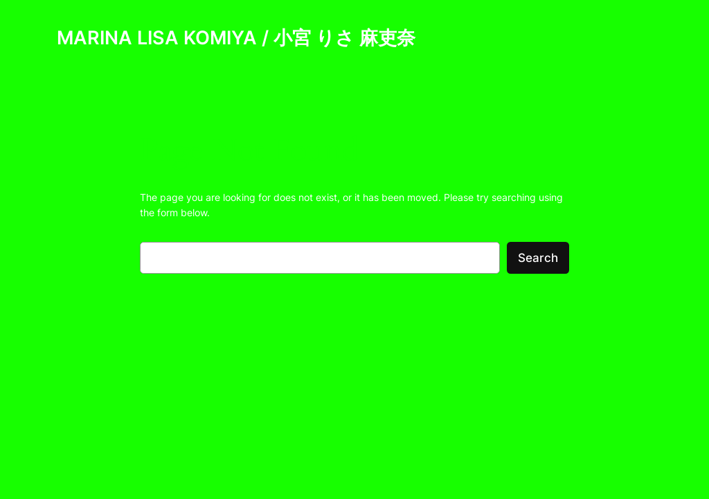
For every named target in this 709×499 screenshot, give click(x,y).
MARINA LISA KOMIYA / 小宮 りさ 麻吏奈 (236, 37)
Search (538, 258)
